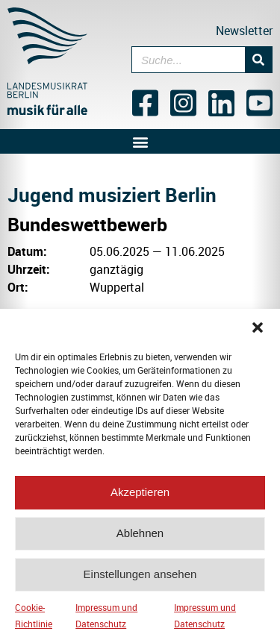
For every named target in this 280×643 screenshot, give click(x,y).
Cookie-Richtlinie (33, 620)
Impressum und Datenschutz (106, 620)
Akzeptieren (140, 496)
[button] (257, 331)
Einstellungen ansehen (140, 578)
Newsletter (244, 30)
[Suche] (258, 59)
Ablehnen (140, 537)
